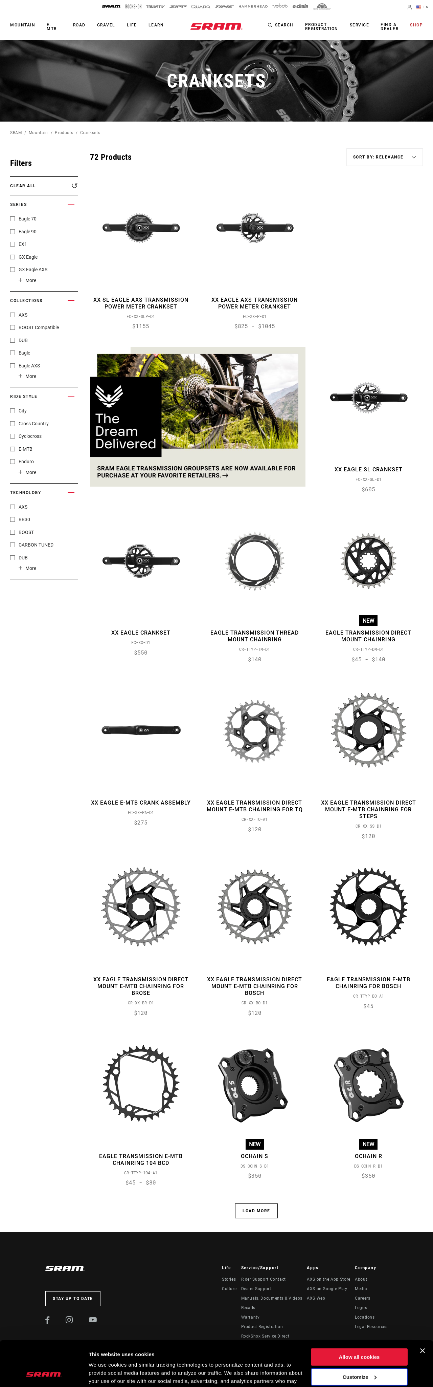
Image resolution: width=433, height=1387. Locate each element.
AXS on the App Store (328, 1279)
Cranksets (90, 132)
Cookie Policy (205, 1355)
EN (422, 7)
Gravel (106, 25)
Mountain (22, 25)
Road (79, 25)
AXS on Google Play (327, 1288)
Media (361, 1288)
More (30, 280)
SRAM (16, 132)
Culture (229, 1288)
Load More (256, 1211)
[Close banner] (422, 1308)
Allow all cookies (359, 1315)
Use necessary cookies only (359, 1354)
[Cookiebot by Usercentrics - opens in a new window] (43, 1374)
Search (284, 25)
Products (64, 132)
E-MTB (52, 26)
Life (132, 25)
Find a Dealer (389, 26)
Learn (156, 25)
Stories (229, 1279)
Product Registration (321, 26)
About (361, 1279)
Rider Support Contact (263, 1279)
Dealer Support (256, 1288)
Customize (360, 1334)
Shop (416, 25)
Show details (104, 1374)
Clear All (23, 186)
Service (359, 25)
